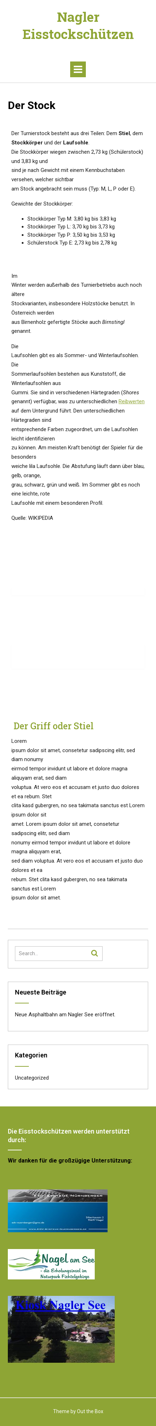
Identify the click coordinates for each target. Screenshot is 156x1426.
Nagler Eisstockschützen (78, 25)
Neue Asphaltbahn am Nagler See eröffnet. (65, 1014)
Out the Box (90, 1411)
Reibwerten (132, 401)
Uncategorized (32, 1078)
